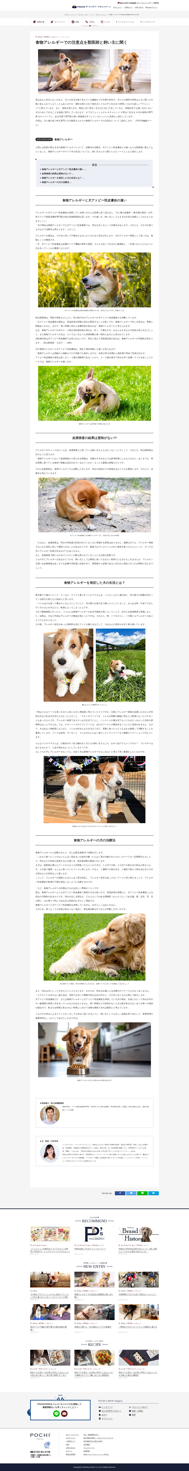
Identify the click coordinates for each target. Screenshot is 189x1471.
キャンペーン (58, 22)
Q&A (67, 1444)
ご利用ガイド (128, 7)
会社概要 (86, 1444)
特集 (75, 22)
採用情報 (86, 1451)
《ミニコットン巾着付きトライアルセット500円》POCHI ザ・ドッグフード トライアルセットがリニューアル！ (50, 1251)
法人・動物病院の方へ (91, 1435)
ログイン (69, 1451)
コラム (92, 14)
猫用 (134, 1415)
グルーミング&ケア (140, 1407)
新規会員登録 (70, 1454)
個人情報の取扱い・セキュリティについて (98, 1438)
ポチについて (117, 7)
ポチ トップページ (72, 1435)
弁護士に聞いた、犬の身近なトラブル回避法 (92, 1327)
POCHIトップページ (70, 14)
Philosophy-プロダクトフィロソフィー (90, 1249)
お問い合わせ (139, 7)
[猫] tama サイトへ (151, 7)
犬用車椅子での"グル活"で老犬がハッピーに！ (138, 1294)
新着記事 (38, 22)
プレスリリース (88, 1448)
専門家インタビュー (101, 14)
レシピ (105, 22)
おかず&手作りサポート (111, 1411)
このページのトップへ (150, 1426)
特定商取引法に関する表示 (92, 1441)
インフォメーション (126, 22)
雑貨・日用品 (137, 1411)
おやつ (104, 1415)
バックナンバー (149, 22)
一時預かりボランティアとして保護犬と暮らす (138, 1327)
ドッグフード (107, 1407)
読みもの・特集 (83, 14)
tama (96, 1454)
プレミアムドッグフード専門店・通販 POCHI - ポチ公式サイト (44, 8)
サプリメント (107, 1418)
